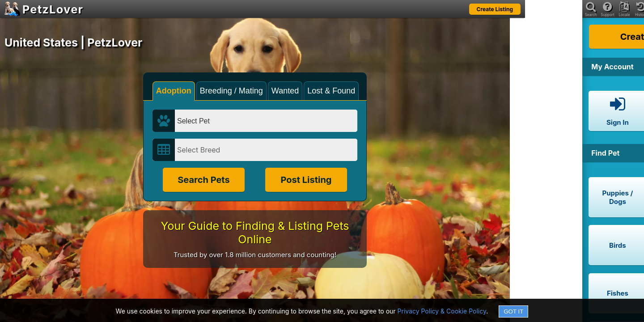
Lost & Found (331, 90)
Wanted (285, 90)
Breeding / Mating (231, 90)
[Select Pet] (266, 121)
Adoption (173, 90)
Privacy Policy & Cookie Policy (442, 311)
